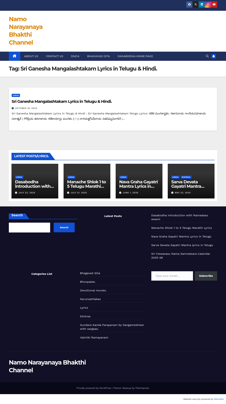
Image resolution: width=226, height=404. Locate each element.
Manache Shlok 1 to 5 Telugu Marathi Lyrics (86, 186)
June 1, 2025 (130, 192)
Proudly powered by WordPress (94, 388)
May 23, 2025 (183, 192)
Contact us (54, 56)
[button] (207, 56)
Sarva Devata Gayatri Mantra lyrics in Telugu (186, 186)
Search (17, 215)
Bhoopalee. (88, 281)
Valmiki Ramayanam (94, 337)
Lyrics (16, 95)
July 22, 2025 (27, 192)
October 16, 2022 (26, 108)
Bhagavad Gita (98, 56)
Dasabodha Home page (135, 56)
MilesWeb (219, 399)
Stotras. (186, 177)
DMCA (75, 56)
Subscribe (206, 275)
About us (31, 56)
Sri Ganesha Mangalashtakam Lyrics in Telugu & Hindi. (62, 101)
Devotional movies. (93, 290)
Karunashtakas (90, 299)
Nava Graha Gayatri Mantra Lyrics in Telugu (138, 186)
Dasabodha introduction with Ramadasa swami (33, 186)
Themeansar (142, 388)
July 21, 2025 (79, 192)
